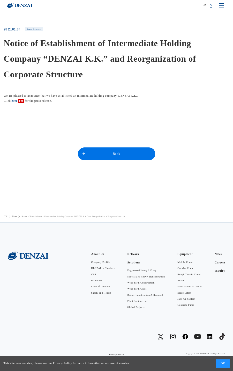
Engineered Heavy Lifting (141, 270)
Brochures (97, 280)
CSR (93, 274)
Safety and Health (101, 292)
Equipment (185, 254)
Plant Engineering (137, 301)
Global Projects (135, 307)
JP (204, 5)
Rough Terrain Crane (189, 274)
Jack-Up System (186, 299)
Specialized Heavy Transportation (146, 276)
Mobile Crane (185, 262)
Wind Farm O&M (137, 288)
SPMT (181, 280)
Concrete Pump (186, 305)
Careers (220, 262)
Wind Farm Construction (141, 282)
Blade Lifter (184, 292)
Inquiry (220, 270)
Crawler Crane (186, 268)
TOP (6, 216)
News (14, 216)
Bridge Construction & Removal (145, 295)
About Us (97, 254)
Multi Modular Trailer (190, 286)
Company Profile (100, 262)
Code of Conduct (100, 286)
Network (133, 254)
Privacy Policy (62, 363)
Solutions (133, 262)
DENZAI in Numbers (103, 268)
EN (211, 5)
